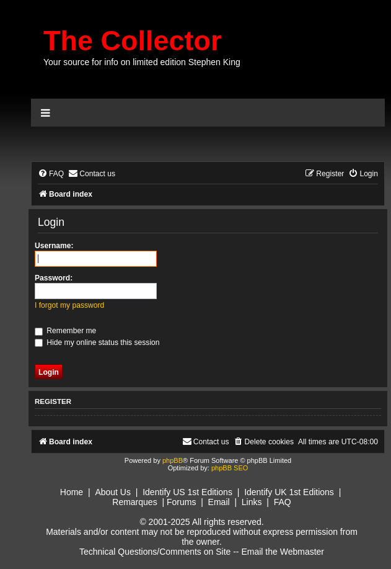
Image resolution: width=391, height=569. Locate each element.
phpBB (172, 460)
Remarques (134, 502)
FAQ (282, 502)
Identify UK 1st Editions (289, 492)
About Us (113, 492)
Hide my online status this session (97, 342)
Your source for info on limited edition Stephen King (141, 62)
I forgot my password (69, 305)
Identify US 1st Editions (187, 492)
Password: (53, 278)
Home (71, 492)
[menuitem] (51, 174)
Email (219, 502)
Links (252, 502)
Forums (181, 502)
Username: (54, 245)
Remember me (65, 330)
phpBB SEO (229, 468)
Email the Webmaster (282, 552)
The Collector (132, 40)
